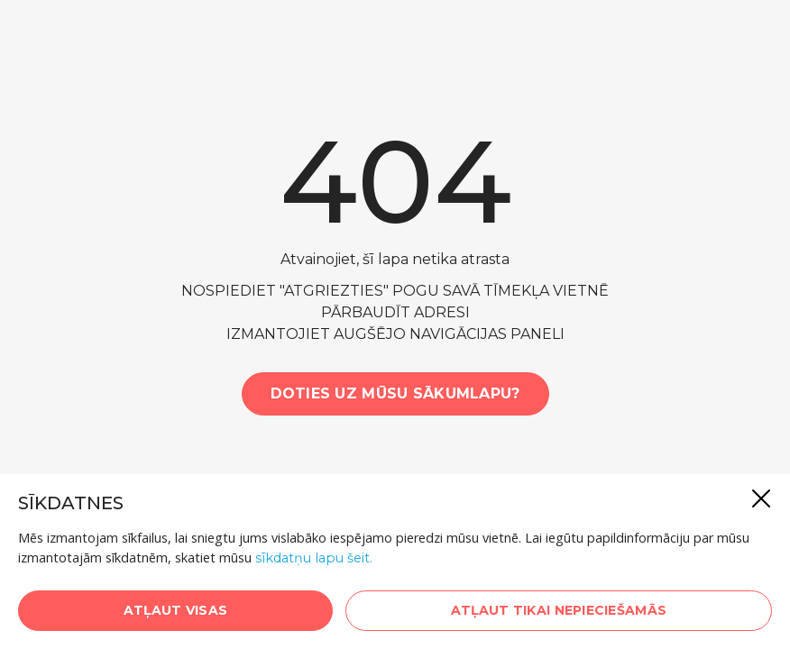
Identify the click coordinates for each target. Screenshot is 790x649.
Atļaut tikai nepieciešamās (558, 610)
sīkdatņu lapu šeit (312, 558)
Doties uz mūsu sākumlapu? (395, 393)
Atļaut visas (175, 610)
